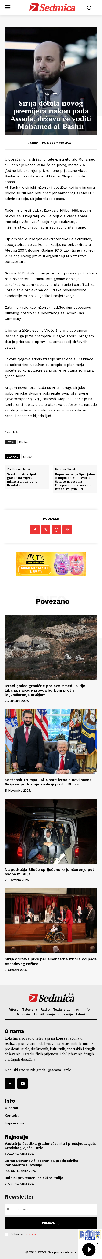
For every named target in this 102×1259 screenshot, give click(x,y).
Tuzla (9, 1153)
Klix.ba (23, 442)
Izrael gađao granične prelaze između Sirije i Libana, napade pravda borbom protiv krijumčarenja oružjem (46, 690)
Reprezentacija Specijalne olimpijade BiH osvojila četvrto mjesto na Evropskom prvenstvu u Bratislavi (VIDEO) (75, 482)
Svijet (51, 94)
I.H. (15, 432)
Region (10, 1171)
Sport (9, 1183)
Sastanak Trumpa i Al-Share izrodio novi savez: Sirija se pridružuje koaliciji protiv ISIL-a (48, 782)
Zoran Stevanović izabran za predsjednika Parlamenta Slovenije (41, 1163)
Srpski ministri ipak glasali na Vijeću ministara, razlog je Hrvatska (22, 480)
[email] (51, 1209)
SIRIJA (27, 456)
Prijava (51, 1223)
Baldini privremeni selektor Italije (34, 1178)
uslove (31, 1234)
